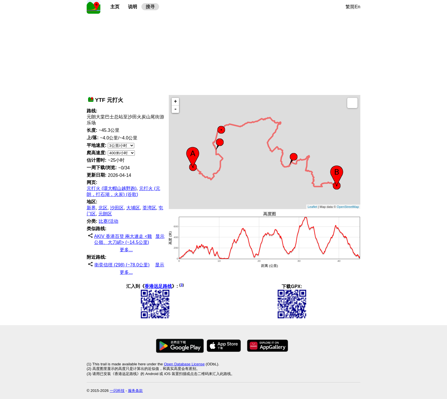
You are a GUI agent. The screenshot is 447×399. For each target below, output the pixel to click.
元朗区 (105, 213)
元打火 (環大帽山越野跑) (112, 188)
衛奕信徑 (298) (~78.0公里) (121, 264)
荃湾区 (149, 207)
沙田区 (117, 207)
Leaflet (312, 206)
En (357, 6)
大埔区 (133, 207)
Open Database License (184, 364)
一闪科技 (117, 390)
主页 (114, 6)
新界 (91, 207)
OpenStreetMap (348, 206)
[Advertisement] (223, 54)
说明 (132, 6)
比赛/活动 (108, 221)
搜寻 (150, 6)
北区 (102, 207)
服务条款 (135, 390)
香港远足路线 (158, 286)
